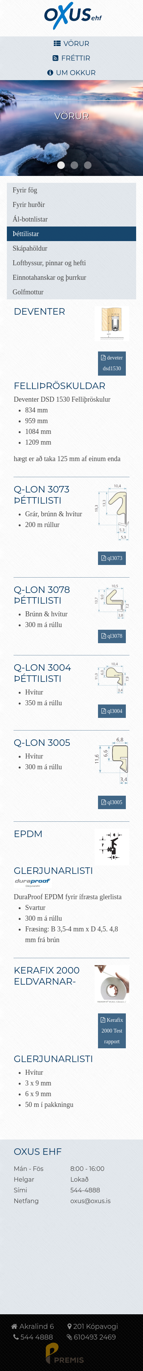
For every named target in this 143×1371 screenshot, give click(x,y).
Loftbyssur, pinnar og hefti (49, 263)
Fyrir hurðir (29, 205)
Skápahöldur (30, 248)
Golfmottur (28, 292)
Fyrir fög (25, 190)
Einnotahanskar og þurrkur (49, 277)
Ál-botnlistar (30, 219)
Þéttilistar (26, 234)
